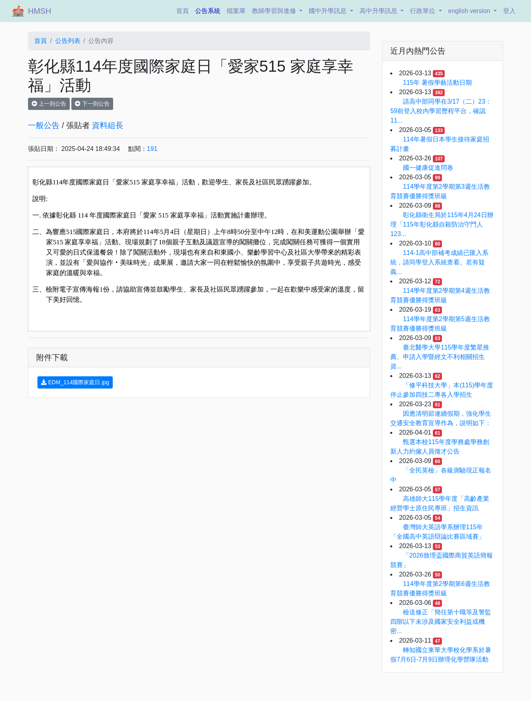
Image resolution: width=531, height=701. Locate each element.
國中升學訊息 (328, 10)
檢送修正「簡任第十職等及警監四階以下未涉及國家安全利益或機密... (440, 621)
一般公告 (44, 125)
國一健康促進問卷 (428, 167)
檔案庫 (236, 10)
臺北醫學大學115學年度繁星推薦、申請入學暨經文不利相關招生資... (439, 357)
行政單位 (423, 10)
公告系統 (207, 10)
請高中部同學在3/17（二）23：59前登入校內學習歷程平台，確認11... (441, 111)
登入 (509, 10)
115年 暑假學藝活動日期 (437, 82)
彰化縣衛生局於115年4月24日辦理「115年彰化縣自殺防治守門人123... (441, 224)
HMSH (39, 11)
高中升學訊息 (379, 10)
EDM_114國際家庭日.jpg (75, 382)
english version (470, 10)
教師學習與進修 (275, 10)
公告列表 (67, 40)
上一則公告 (49, 103)
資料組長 (107, 125)
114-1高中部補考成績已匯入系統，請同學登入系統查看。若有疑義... (439, 262)
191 (152, 148)
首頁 (184, 10)
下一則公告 (92, 103)
